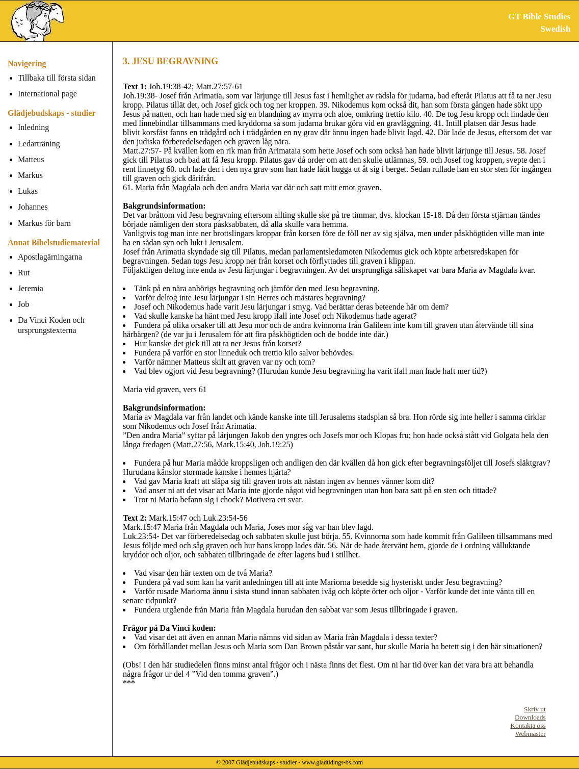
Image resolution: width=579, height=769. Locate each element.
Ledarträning (39, 143)
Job (23, 304)
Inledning (33, 127)
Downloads (530, 717)
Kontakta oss (527, 725)
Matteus (31, 159)
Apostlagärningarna (50, 256)
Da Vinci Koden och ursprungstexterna (51, 325)
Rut (24, 272)
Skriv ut (535, 709)
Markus (30, 175)
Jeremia (30, 288)
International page (47, 93)
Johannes (33, 206)
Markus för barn (44, 223)
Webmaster (530, 733)
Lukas (28, 191)
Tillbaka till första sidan (57, 77)
